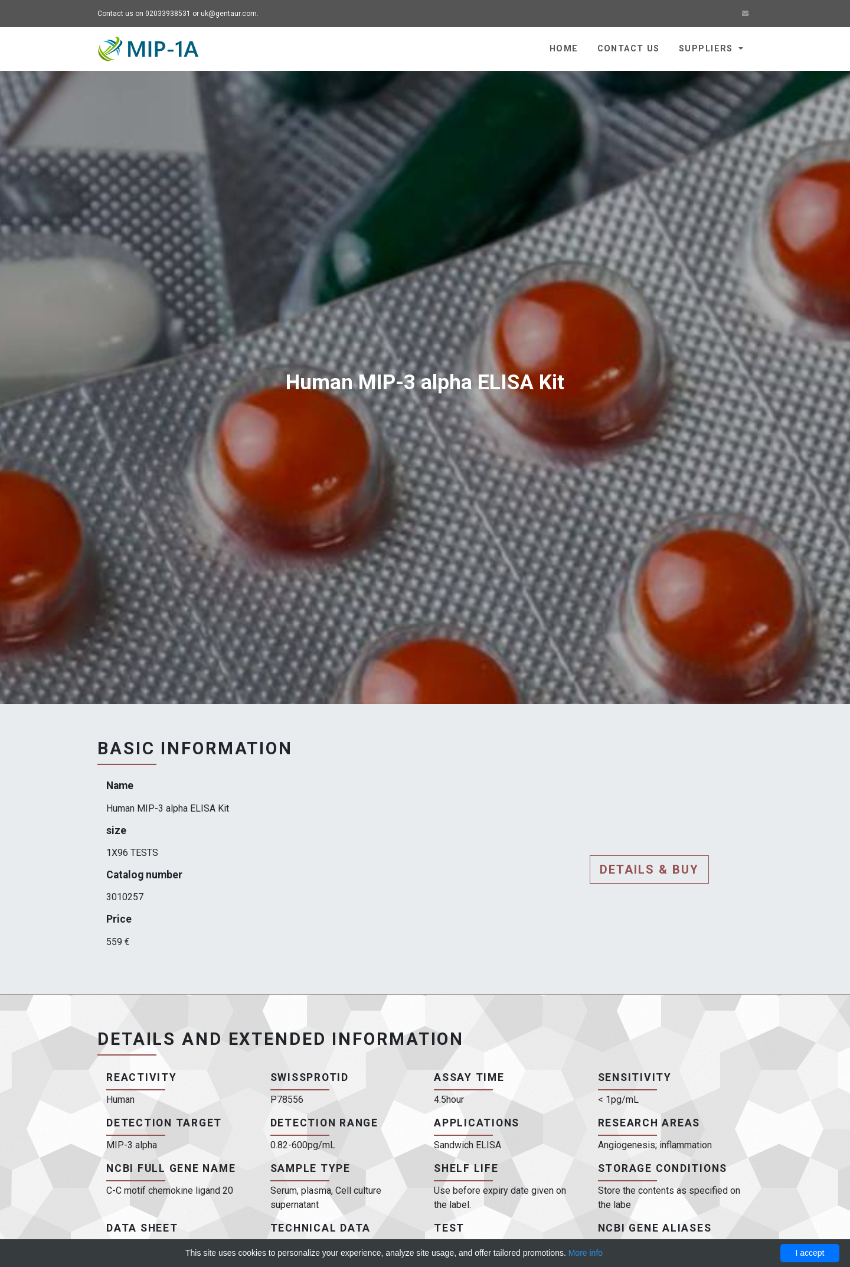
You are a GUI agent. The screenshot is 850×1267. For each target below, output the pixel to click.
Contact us (628, 49)
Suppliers (707, 49)
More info (585, 1253)
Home (564, 49)
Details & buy (649, 869)
